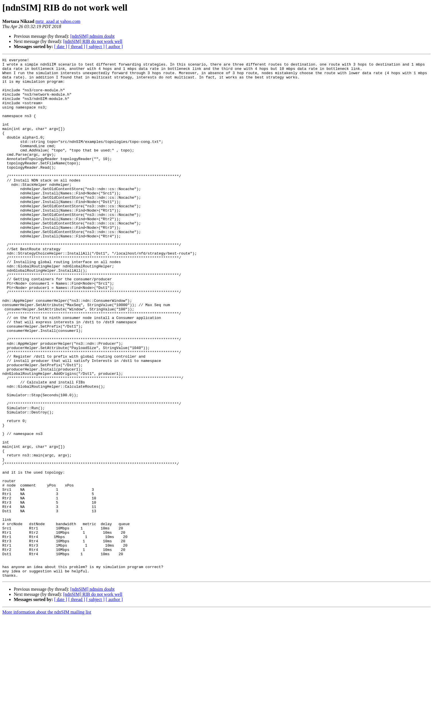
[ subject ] (95, 46)
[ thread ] (76, 46)
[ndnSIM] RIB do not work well (92, 41)
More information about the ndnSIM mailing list (46, 716)
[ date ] (60, 46)
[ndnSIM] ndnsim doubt (92, 36)
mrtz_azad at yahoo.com (58, 21)
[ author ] (114, 46)
